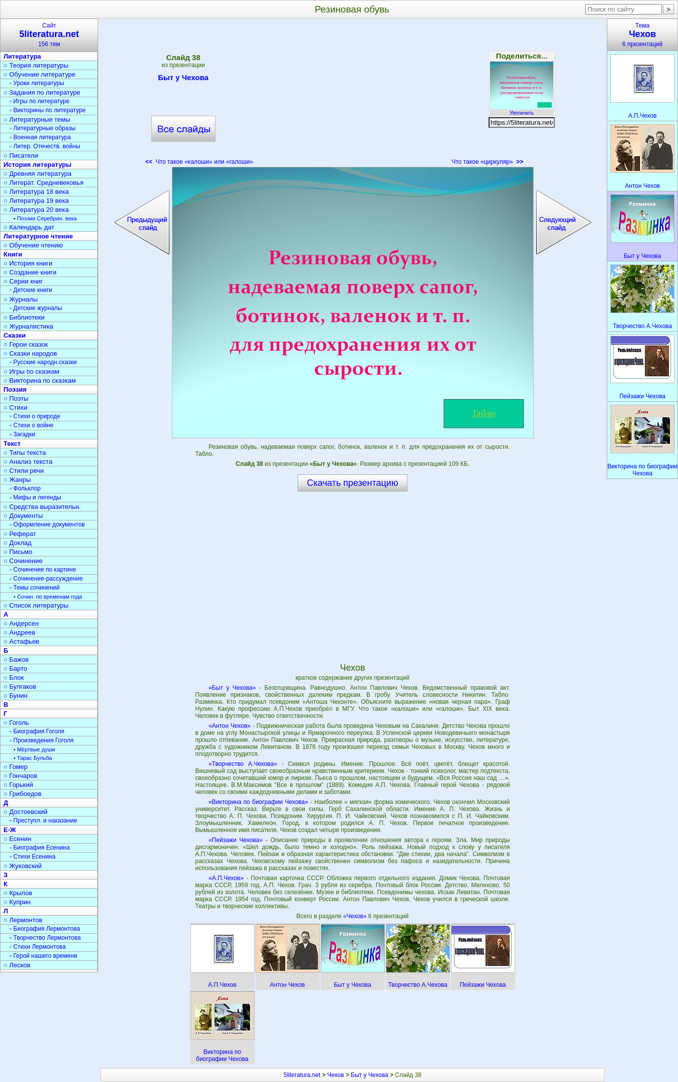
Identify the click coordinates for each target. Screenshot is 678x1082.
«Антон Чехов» (229, 725)
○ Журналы (21, 299)
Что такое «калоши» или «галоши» (199, 161)
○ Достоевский (26, 812)
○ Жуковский (23, 866)
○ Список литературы (36, 605)
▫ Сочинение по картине (43, 569)
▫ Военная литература (40, 137)
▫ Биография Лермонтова (45, 928)
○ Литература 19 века (36, 200)
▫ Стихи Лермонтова (38, 946)
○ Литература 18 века (36, 191)
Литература (22, 56)
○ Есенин (17, 839)
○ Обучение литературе (40, 74)
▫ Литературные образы (43, 128)
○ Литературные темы (37, 119)
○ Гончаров (20, 775)
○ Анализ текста (28, 461)
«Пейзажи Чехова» (235, 840)
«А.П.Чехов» (226, 878)
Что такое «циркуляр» (487, 161)
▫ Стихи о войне (31, 425)
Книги (13, 254)
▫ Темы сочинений (35, 587)
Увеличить (521, 110)
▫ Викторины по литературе (48, 110)
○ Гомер (16, 766)
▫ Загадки (22, 434)
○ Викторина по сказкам (40, 380)
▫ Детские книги (31, 290)
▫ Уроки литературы (37, 83)
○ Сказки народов (30, 353)
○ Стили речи (24, 470)
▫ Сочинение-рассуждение (46, 578)
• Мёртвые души (34, 749)
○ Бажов (16, 659)
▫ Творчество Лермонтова (45, 937)
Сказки (15, 335)
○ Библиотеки (24, 317)
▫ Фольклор (25, 488)
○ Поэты (16, 398)
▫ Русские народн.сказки (43, 362)
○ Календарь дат (29, 227)
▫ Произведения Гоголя (42, 740)
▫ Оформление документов (47, 524)
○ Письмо (18, 552)
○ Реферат (20, 533)
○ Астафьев (21, 641)
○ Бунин (16, 695)
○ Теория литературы (36, 65)
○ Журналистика (28, 326)
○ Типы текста (25, 452)
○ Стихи (16, 407)
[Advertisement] (352, 95)
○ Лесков (17, 965)
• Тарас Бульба (33, 758)
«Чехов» (355, 916)
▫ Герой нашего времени (43, 955)
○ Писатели (21, 155)
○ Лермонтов (23, 920)
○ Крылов (18, 893)
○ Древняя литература (37, 173)
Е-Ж (10, 830)
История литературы (38, 164)
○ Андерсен (21, 623)
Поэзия (15, 389)
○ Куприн (17, 902)
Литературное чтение (38, 236)
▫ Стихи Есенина (33, 856)
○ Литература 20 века (36, 209)
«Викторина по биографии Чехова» (258, 801)
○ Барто (15, 668)
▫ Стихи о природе (35, 416)
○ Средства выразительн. (42, 506)
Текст (12, 443)
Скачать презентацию (352, 483)
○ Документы (23, 515)
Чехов (335, 1074)
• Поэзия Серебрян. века (45, 218)
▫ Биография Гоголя (37, 731)
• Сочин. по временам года (48, 597)
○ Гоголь (16, 722)
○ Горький (18, 784)
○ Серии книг (23, 281)
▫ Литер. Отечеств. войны (45, 146)
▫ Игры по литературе (39, 101)
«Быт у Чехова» (232, 687)
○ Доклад (18, 543)
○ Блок (14, 677)
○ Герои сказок (26, 344)
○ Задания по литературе (42, 92)
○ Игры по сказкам (31, 371)
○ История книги (28, 263)
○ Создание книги (30, 272)
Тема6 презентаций (642, 35)
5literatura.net (302, 1074)
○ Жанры (17, 479)
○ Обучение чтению (33, 245)
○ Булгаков (20, 686)
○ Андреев (20, 632)
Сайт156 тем (49, 35)
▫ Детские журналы (36, 308)
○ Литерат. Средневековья (44, 182)
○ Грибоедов (23, 793)
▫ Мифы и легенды (35, 497)
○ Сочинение (23, 561)
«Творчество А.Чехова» (242, 763)
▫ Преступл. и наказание (43, 820)
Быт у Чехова (183, 79)
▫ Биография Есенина (40, 847)
